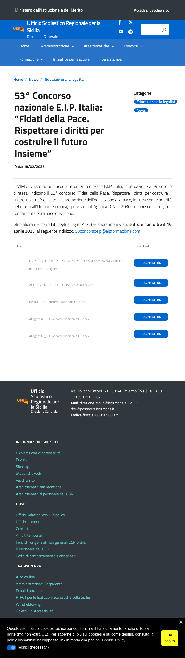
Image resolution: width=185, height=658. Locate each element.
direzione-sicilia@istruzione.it (103, 403)
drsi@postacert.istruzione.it (92, 409)
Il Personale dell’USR (32, 549)
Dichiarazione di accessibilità (38, 453)
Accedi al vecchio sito (151, 10)
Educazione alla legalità (64, 79)
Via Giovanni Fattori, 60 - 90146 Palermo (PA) (107, 391)
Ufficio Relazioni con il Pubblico (40, 515)
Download (151, 262)
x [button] (181, 621)
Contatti (22, 528)
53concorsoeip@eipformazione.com (107, 231)
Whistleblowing (28, 604)
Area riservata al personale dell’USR (44, 494)
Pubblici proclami (29, 590)
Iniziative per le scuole (71, 59)
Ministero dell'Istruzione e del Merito (49, 10)
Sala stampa (112, 59)
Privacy (21, 459)
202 (97, 397)
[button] (11, 647)
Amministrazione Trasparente (39, 584)
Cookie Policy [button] (113, 640)
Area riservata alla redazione (38, 487)
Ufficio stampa (27, 521)
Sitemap (22, 466)
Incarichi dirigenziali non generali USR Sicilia (51, 542)
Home (24, 46)
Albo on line (25, 577)
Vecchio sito (25, 480)
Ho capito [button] (170, 638)
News (33, 79)
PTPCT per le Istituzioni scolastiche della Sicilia (53, 597)
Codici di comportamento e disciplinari (46, 556)
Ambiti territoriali (29, 535)
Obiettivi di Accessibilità (34, 611)
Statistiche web (28, 473)
